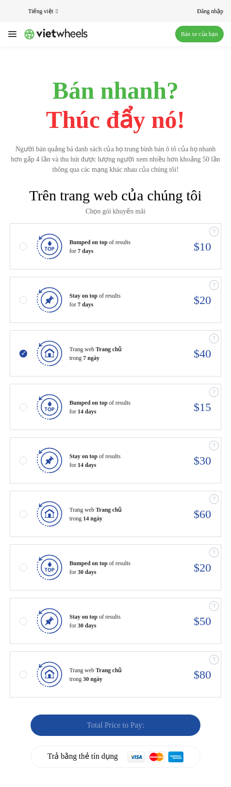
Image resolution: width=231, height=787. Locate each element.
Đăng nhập (210, 11)
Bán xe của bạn (199, 34)
